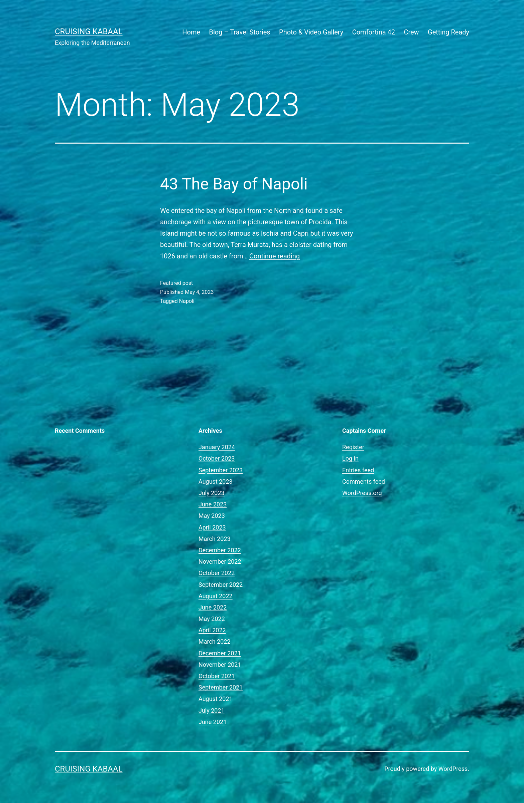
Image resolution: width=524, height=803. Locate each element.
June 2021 (213, 721)
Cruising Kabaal (89, 31)
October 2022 (217, 572)
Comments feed (363, 481)
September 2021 (221, 687)
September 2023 (221, 470)
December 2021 (220, 653)
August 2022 (216, 595)
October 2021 (217, 675)
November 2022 (220, 561)
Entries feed (358, 470)
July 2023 (212, 492)
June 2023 (213, 504)
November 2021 (220, 664)
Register (353, 447)
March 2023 (215, 538)
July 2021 (212, 710)
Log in (350, 458)
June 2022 (213, 607)
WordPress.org (362, 492)
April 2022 (212, 630)
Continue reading (274, 256)
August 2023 (216, 481)
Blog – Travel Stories (239, 32)
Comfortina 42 (373, 32)
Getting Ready (448, 32)
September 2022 (221, 584)
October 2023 (217, 458)
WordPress (453, 768)
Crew (411, 32)
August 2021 (216, 698)
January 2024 (217, 447)
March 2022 (215, 641)
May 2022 (212, 618)
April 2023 (212, 527)
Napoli (186, 301)
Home (191, 32)
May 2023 (212, 515)
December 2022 (220, 550)
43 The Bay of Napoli (234, 183)
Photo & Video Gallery (311, 32)
